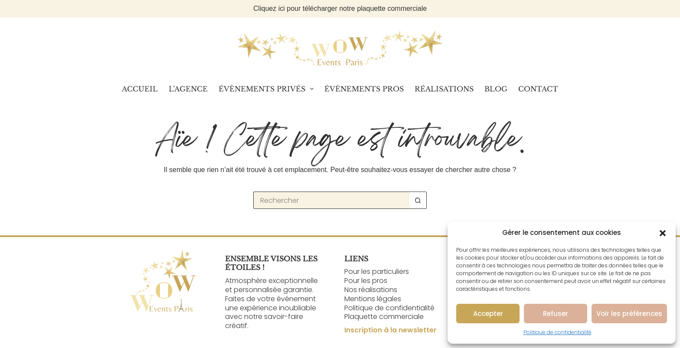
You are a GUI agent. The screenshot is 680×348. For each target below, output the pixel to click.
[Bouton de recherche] (418, 200)
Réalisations (444, 89)
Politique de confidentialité (557, 332)
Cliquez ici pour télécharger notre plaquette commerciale (340, 8)
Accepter (488, 313)
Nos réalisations (370, 290)
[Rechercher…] (331, 200)
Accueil (140, 89)
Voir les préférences (629, 313)
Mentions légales (372, 299)
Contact (538, 89)
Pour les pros (365, 281)
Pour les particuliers (376, 271)
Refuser (555, 313)
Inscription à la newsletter (390, 330)
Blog (495, 89)
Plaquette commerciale (384, 317)
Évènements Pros (364, 89)
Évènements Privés (268, 89)
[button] (662, 233)
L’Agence (188, 89)
